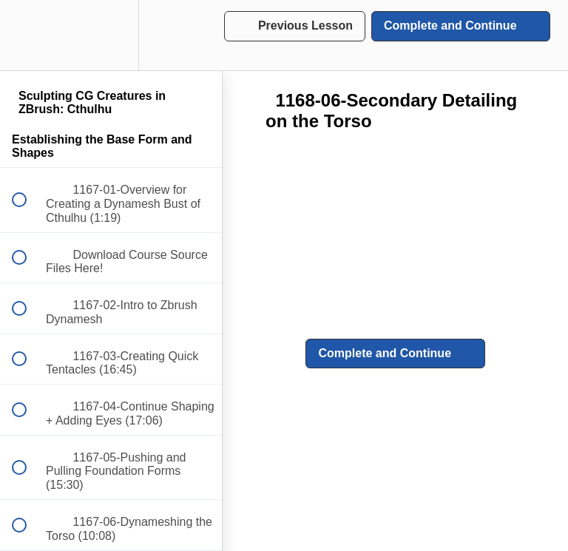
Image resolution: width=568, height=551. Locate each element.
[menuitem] (111, 35)
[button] (27, 35)
